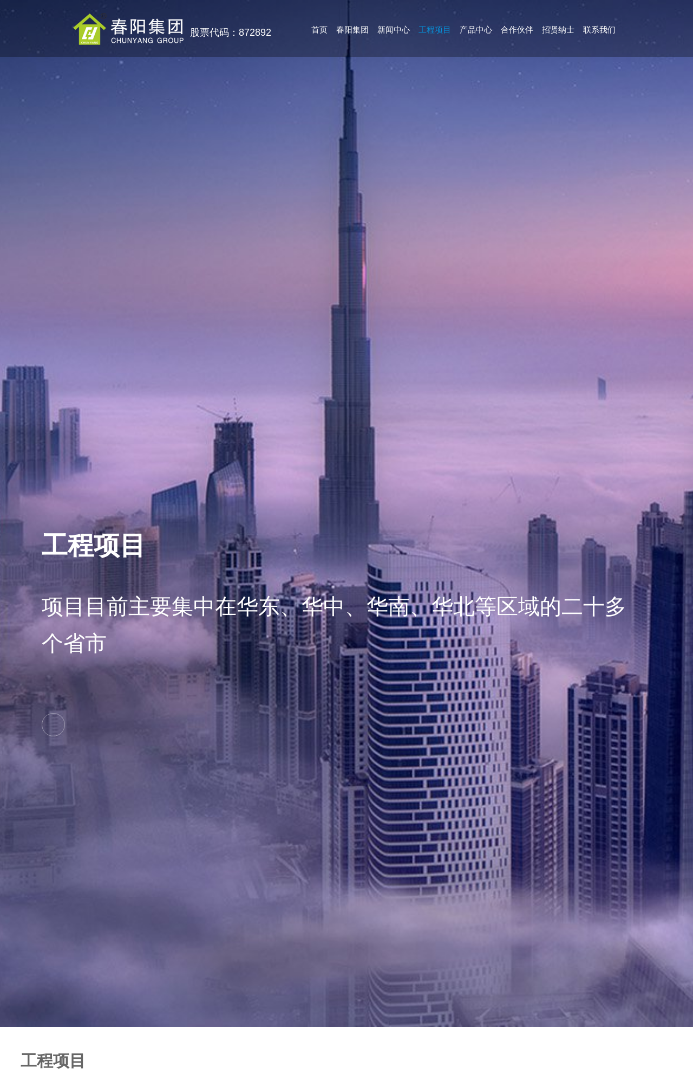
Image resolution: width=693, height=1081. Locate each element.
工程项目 (435, 29)
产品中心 (476, 29)
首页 (319, 29)
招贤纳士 (558, 29)
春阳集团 (352, 29)
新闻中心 (393, 29)
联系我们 (599, 29)
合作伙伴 (517, 29)
